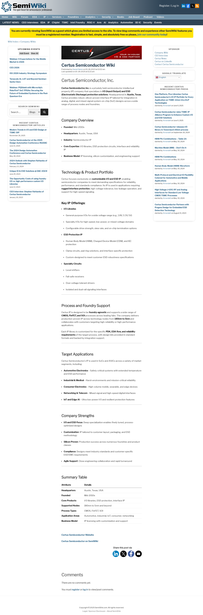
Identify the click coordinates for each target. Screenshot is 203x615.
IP (46, 17)
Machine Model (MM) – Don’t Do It (170, 148)
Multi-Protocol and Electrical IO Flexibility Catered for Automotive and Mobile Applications (174, 178)
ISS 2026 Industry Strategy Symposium (28, 73)
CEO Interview (161, 55)
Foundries (75, 17)
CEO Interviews (30, 22)
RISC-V (91, 22)
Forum (24, 17)
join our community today (152, 34)
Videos (160, 17)
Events (158, 22)
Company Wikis (28, 41)
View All (34, 53)
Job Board (133, 17)
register (76, 589)
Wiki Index (13, 41)
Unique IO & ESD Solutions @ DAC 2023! (28, 171)
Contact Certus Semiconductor (169, 64)
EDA (36, 17)
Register (164, 5)
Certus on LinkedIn (163, 61)
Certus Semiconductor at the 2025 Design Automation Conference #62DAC (28, 141)
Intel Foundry (77, 22)
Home (5, 17)
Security (108, 17)
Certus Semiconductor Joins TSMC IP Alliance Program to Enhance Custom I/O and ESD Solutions (174, 115)
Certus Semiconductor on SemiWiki (79, 541)
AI (105, 22)
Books (120, 17)
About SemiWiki (114, 611)
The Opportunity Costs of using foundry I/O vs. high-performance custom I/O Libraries (28, 181)
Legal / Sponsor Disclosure (94, 611)
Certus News (161, 58)
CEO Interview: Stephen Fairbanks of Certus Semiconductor (27, 193)
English (161, 77)
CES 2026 (14, 67)
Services (58, 17)
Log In (175, 5)
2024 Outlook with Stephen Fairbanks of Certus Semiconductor (28, 162)
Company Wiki (161, 52)
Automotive (127, 22)
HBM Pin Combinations (165, 157)
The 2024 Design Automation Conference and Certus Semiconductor (28, 151)
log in (85, 589)
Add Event (24, 53)
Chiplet (55, 22)
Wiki (14, 17)
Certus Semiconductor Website (77, 535)
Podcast (148, 17)
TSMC (65, 22)
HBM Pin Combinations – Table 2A (170, 139)
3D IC (138, 22)
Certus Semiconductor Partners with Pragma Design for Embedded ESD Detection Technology (172, 207)
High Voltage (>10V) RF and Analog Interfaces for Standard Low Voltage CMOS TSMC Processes (172, 192)
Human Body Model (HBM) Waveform (172, 166)
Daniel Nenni (78, 69)
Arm (99, 22)
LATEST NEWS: (11, 22)
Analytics (91, 17)
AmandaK (167, 106)
